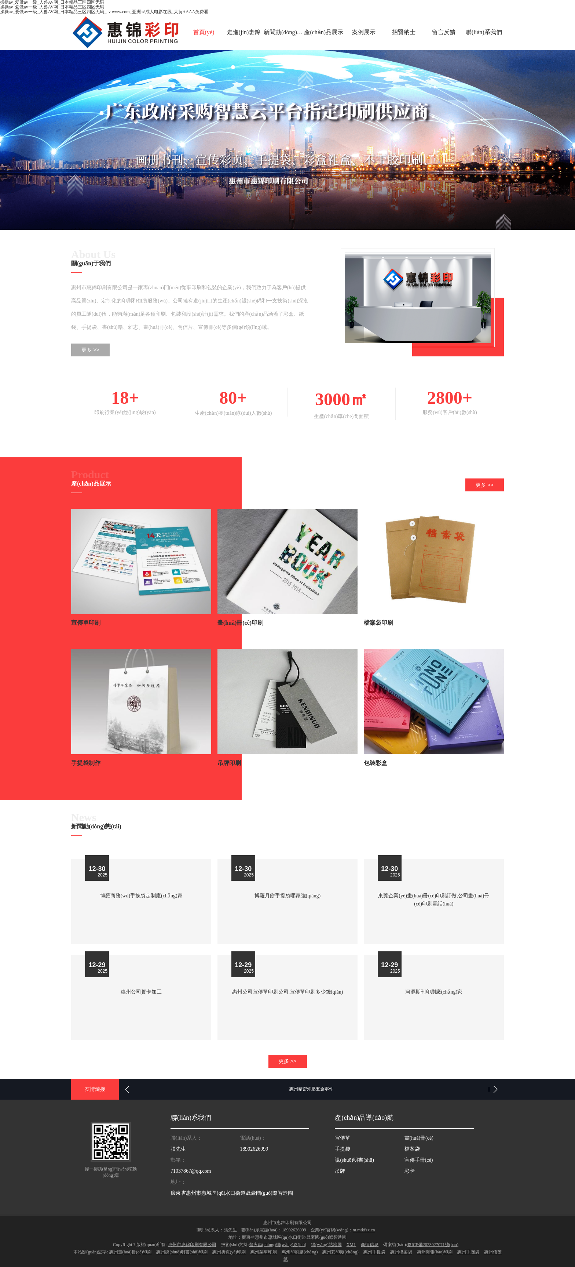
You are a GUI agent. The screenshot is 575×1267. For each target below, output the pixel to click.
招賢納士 (403, 32)
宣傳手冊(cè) (418, 1158)
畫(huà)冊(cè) (418, 1136)
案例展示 (364, 32)
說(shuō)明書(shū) (354, 1158)
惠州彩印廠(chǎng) (340, 1250)
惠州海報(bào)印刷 (435, 1250)
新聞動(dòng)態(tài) (284, 32)
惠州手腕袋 (468, 1250)
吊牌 (340, 1169)
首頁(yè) (204, 32)
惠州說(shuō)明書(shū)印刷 (181, 1250)
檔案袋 (412, 1147)
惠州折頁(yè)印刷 (229, 1250)
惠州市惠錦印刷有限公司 (192, 1243)
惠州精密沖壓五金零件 (311, 1087)
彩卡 (409, 1169)
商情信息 (369, 1243)
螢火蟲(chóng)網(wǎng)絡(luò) (277, 1243)
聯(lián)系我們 (484, 32)
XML (351, 1243)
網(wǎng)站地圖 (326, 1243)
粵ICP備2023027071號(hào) (432, 1243)
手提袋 (342, 1147)
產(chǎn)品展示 (323, 32)
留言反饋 (443, 32)
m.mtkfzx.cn (364, 1228)
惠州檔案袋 (401, 1250)
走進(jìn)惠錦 (244, 32)
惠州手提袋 (374, 1250)
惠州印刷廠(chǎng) (300, 1250)
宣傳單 (342, 1136)
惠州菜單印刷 (263, 1250)
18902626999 (254, 1147)
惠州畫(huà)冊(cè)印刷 (130, 1250)
